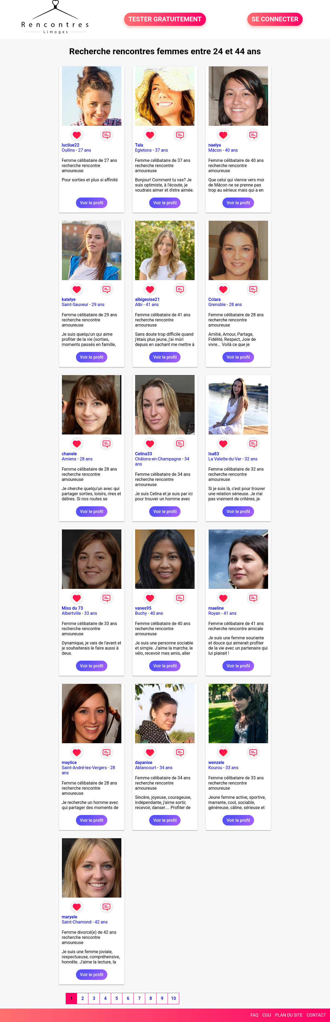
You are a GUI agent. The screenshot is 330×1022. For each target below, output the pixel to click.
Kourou (215, 767)
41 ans (152, 304)
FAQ (254, 1015)
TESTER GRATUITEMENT (165, 19)
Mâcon (215, 150)
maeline (216, 608)
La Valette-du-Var (224, 458)
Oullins (68, 150)
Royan (214, 613)
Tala (139, 145)
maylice (69, 762)
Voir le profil (91, 202)
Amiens (69, 458)
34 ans (165, 767)
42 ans (101, 922)
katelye (68, 299)
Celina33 (143, 453)
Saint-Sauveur (75, 304)
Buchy (141, 613)
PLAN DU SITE (289, 1015)
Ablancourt (145, 767)
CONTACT (316, 1015)
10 (173, 998)
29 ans (98, 304)
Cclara (214, 299)
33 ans (90, 613)
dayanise (143, 762)
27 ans (84, 150)
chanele (69, 453)
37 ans (161, 150)
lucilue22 (70, 145)
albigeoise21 (147, 299)
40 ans (231, 150)
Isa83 (213, 453)
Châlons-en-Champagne (158, 458)
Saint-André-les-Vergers (84, 767)
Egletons (143, 150)
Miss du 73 (72, 608)
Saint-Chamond (76, 922)
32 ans (251, 458)
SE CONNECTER (275, 19)
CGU (266, 1015)
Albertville (71, 613)
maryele (69, 916)
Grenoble (217, 304)
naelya (214, 145)
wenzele (216, 762)
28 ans (235, 304)
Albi (138, 304)
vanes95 (143, 608)
